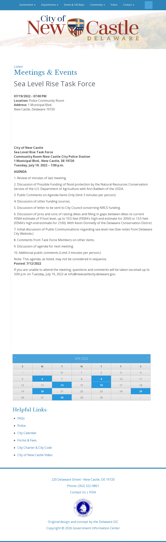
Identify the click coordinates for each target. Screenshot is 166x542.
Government (27, 4)
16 (101, 385)
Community (97, 4)
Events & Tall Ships (74, 4)
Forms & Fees (27, 440)
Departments (49, 4)
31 (62, 372)
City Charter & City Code (34, 447)
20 (42, 391)
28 (62, 397)
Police (114, 4)
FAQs (21, 418)
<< (15, 357)
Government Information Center (96, 528)
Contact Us (78, 492)
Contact (128, 4)
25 (140, 391)
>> (148, 357)
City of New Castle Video (35, 455)
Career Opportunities (25, 15)
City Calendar (26, 433)
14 (62, 385)
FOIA (92, 492)
